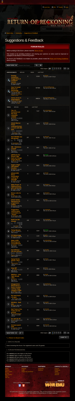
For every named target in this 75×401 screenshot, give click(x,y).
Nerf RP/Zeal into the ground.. (16, 250)
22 (18, 140)
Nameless (47, 192)
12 (19, 222)
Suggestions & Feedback (24, 40)
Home (6, 368)
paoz (14, 231)
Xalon (46, 199)
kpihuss (15, 133)
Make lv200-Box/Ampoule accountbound (16, 242)
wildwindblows (48, 240)
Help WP (14, 268)
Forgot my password (27, 371)
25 (19, 141)
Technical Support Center (16, 94)
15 (21, 224)
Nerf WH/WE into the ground (16, 137)
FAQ (54, 7)
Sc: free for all (15, 318)
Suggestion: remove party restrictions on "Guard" (16, 212)
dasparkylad (15, 143)
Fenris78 (47, 324)
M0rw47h (47, 136)
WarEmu (40, 370)
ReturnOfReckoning (17, 91)
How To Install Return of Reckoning (15, 88)
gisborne (15, 169)
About (6, 376)
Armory (7, 373)
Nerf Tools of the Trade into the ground (16, 310)
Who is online (14, 342)
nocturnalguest (48, 110)
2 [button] (54, 68)
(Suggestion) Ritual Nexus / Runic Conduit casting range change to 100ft (16, 287)
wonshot (15, 205)
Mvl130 (14, 118)
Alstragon (15, 236)
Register (24, 368)
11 (18, 222)
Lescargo (16, 298)
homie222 (15, 328)
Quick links (47, 7)
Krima (14, 149)
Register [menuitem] (61, 7)
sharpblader (47, 219)
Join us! (7, 377)
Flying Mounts (16, 230)
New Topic (11, 65)
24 (21, 140)
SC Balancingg (16, 235)
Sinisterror (47, 184)
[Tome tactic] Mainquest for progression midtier (15, 202)
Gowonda (40, 368)
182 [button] (65, 68)
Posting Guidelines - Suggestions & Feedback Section (16, 79)
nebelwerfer (15, 215)
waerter (14, 245)
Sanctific (47, 249)
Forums (7, 370)
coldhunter (15, 196)
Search (66, 29)
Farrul (46, 268)
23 (19, 140)
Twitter (56, 371)
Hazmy (14, 83)
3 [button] (56, 68)
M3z (46, 146)
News (18, 103)
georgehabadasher (17, 313)
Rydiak (46, 154)
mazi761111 (48, 318)
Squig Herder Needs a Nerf (15, 259)
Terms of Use (38, 50)
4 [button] (58, 68)
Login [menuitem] (66, 7)
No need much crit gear (16, 296)
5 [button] (60, 68)
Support (57, 368)
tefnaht (46, 274)
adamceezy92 (14, 263)
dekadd (14, 305)
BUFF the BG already (15, 220)
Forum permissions (16, 350)
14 (19, 224)
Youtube (57, 373)
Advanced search (48, 25)
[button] (49, 68)
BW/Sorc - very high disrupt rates (16, 276)
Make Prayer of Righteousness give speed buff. (16, 186)
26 (21, 141)
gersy (46, 235)
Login (23, 370)
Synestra (47, 309)
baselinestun (48, 284)
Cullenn (14, 189)
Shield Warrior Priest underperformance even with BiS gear (16, 126)
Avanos (13, 255)
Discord (57, 374)
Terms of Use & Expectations (16, 98)
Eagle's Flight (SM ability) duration (15, 166)
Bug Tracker (8, 374)
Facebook (57, 370)
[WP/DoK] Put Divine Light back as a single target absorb (16, 157)
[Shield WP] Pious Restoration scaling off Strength (15, 176)
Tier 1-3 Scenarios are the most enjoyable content (15, 114)
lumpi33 (14, 279)
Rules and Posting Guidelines (59, 58)
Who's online (8, 371)
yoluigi (16, 226)
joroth (14, 320)
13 (21, 222)
